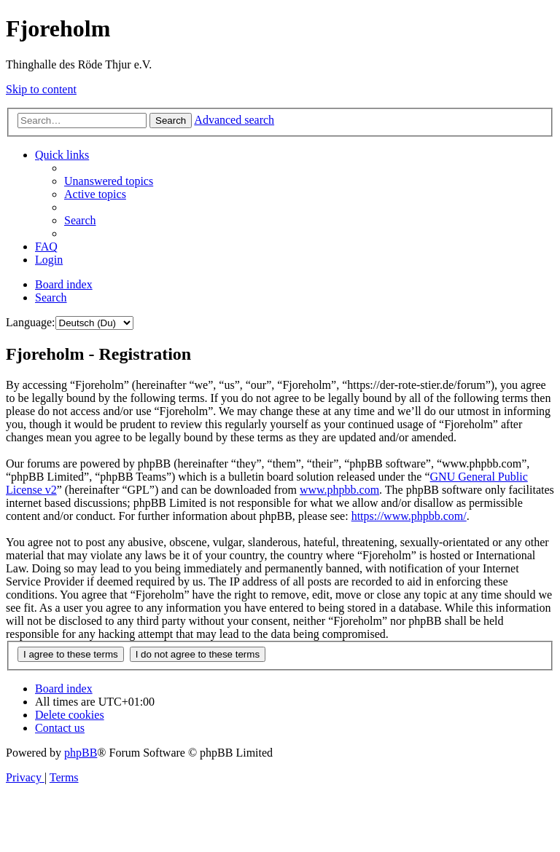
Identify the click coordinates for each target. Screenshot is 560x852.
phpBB (80, 752)
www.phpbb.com (339, 490)
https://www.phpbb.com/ (409, 516)
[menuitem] (108, 181)
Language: (30, 322)
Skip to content (41, 89)
